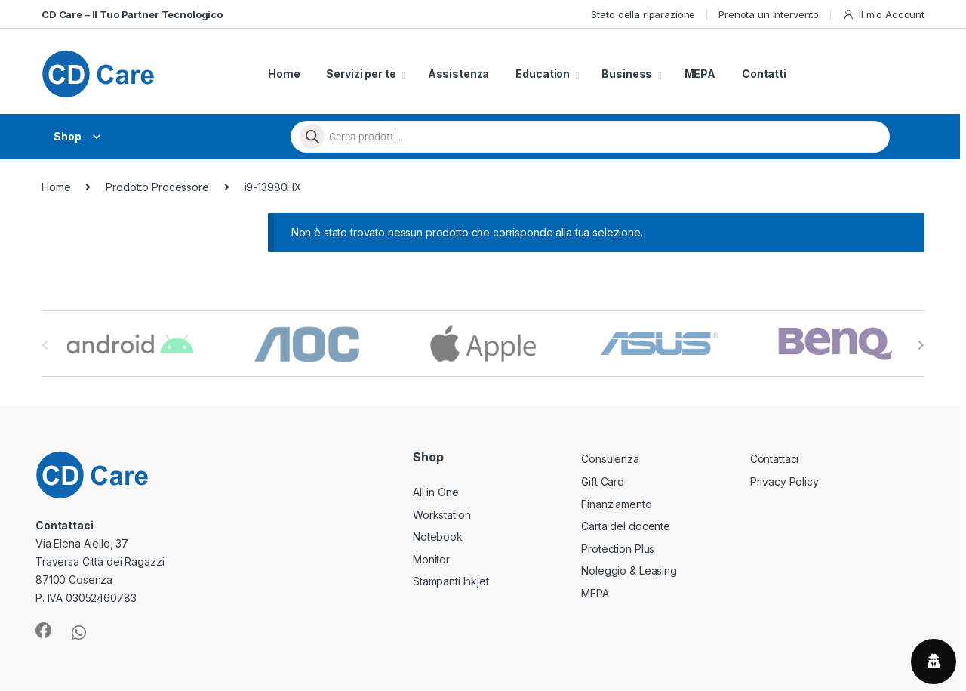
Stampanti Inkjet (451, 581)
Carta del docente (625, 526)
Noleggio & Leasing (628, 570)
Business (626, 73)
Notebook (438, 536)
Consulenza (610, 458)
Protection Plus (617, 548)
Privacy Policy (784, 481)
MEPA (700, 73)
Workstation (441, 514)
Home (284, 73)
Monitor (431, 559)
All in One (436, 492)
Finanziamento (616, 504)
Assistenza (459, 73)
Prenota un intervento (768, 14)
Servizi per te (360, 73)
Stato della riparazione (643, 14)
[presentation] (921, 345)
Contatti (764, 73)
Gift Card (602, 481)
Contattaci (774, 458)
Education (542, 73)
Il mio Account (883, 14)
